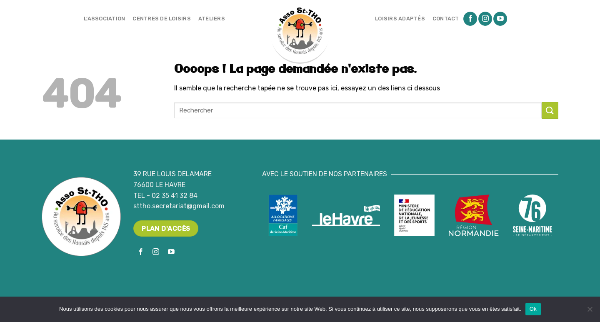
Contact (445, 18)
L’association (104, 18)
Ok (533, 309)
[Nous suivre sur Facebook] (470, 19)
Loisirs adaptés (400, 18)
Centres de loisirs (161, 18)
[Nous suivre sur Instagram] (485, 19)
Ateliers (211, 18)
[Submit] (550, 110)
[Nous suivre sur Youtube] (500, 19)
